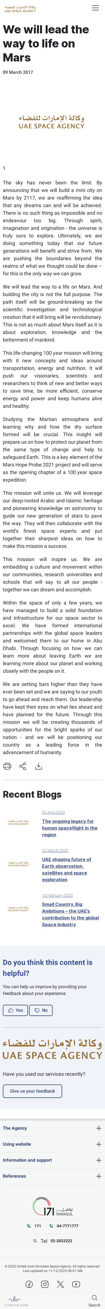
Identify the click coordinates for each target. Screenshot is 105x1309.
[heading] (52, 1128)
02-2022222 (61, 1241)
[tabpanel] (52, 124)
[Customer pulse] (16, 1301)
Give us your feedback (32, 1091)
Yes (15, 1010)
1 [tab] (4, 168)
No (41, 1010)
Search (94, 1305)
